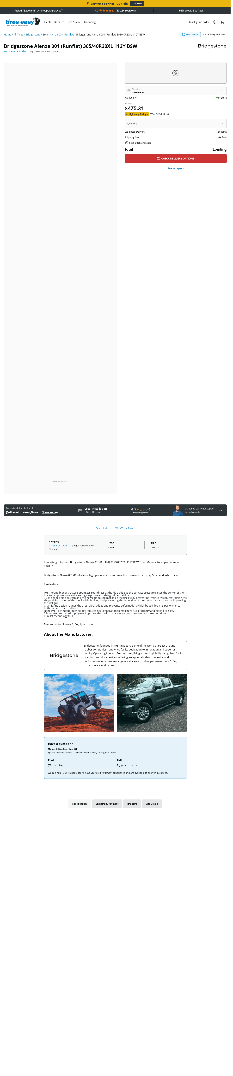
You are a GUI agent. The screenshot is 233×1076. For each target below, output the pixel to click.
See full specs (175, 168)
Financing (90, 22)
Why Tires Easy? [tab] (125, 528)
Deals (47, 22)
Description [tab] (103, 528)
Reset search (190, 34)
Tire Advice (74, 22)
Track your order (199, 22)
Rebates (59, 22)
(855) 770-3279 (127, 765)
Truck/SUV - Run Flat (15, 51)
